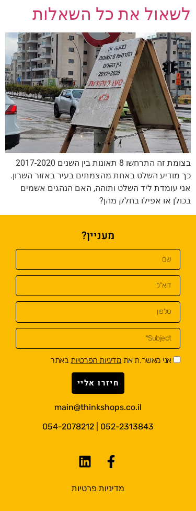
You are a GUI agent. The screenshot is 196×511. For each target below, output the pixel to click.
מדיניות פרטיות (98, 488)
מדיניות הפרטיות (96, 360)
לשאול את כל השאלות (111, 14)
